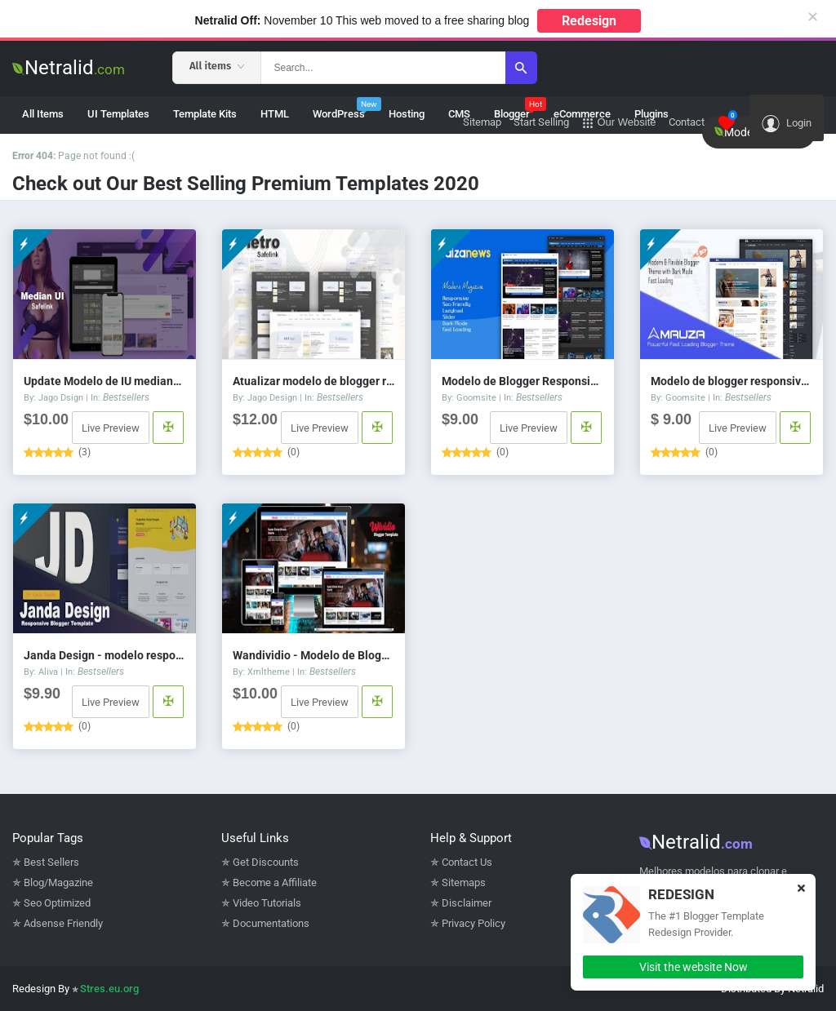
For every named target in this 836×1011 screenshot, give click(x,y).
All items (216, 66)
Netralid (68, 67)
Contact (687, 122)
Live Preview (111, 428)
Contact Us (467, 862)
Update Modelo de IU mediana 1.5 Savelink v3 (104, 381)
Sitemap (482, 122)
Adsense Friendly (63, 923)
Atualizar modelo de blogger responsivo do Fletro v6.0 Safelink (313, 381)
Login (787, 124)
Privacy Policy (473, 923)
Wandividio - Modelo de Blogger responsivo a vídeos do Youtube (313, 655)
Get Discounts (266, 862)
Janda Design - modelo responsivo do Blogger (104, 655)
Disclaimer (466, 903)
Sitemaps (464, 882)
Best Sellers (51, 862)
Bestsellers (126, 397)
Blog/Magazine (58, 882)
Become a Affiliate (275, 882)
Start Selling (541, 122)
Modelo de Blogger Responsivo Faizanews (522, 381)
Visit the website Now (693, 966)
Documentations (271, 923)
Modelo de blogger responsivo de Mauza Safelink (731, 381)
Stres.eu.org (109, 988)
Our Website (618, 123)
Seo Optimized (57, 903)
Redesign (589, 21)
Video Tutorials (267, 903)
